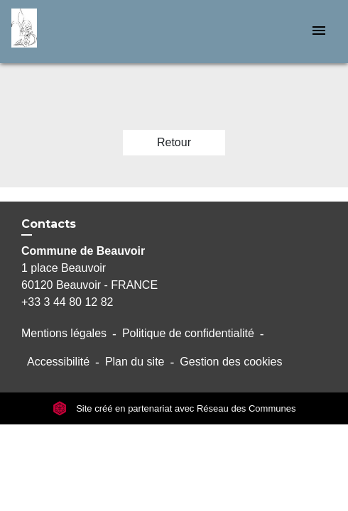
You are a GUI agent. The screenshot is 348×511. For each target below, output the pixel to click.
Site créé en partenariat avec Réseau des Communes (174, 408)
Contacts (48, 224)
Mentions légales (64, 333)
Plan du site (135, 362)
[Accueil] (64, 31)
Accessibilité (58, 362)
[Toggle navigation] (319, 31)
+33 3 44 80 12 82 (67, 302)
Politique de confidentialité (188, 333)
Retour (174, 142)
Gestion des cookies (231, 362)
